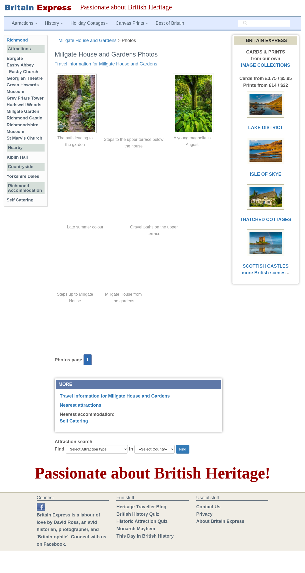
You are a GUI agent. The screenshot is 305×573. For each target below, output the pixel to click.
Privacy (204, 514)
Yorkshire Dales (23, 176)
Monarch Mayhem (135, 528)
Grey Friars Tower (25, 98)
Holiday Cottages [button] (89, 23)
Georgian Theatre (25, 78)
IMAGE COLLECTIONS (265, 65)
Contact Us (208, 506)
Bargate (15, 58)
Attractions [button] (24, 23)
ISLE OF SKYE (265, 174)
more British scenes (264, 272)
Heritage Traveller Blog (141, 506)
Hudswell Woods (24, 104)
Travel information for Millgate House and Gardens (106, 63)
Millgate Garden (23, 111)
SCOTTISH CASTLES (265, 266)
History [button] (54, 23)
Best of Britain (170, 23)
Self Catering (74, 421)
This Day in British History (145, 536)
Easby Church (23, 71)
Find (59, 449)
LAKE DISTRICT (265, 127)
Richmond (17, 40)
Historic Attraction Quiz (141, 521)
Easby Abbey (20, 65)
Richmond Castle (24, 118)
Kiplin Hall (17, 157)
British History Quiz (137, 514)
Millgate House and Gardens (88, 40)
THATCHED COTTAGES (265, 219)
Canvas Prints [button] (132, 23)
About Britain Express (220, 521)
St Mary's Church (24, 138)
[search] (264, 23)
